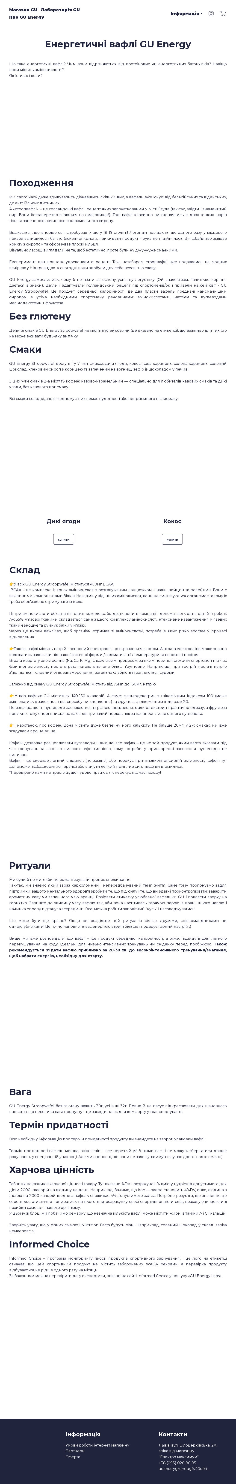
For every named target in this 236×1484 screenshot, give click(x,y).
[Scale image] (62, 1021)
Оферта (72, 1457)
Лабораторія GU (60, 9)
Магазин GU (23, 9)
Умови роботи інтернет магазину (97, 1445)
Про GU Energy (26, 17)
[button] (211, 14)
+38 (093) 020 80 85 (177, 1463)
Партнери (75, 1451)
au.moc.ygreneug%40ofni (183, 1469)
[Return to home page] (115, 13)
